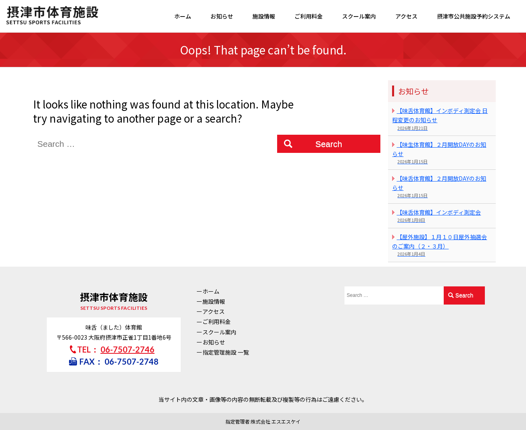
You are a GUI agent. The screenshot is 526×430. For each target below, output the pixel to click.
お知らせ (222, 16)
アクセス (406, 16)
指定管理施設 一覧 (225, 352)
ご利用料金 (308, 16)
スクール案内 (359, 16)
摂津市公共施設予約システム (473, 16)
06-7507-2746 (127, 349)
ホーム (182, 16)
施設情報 (264, 16)
